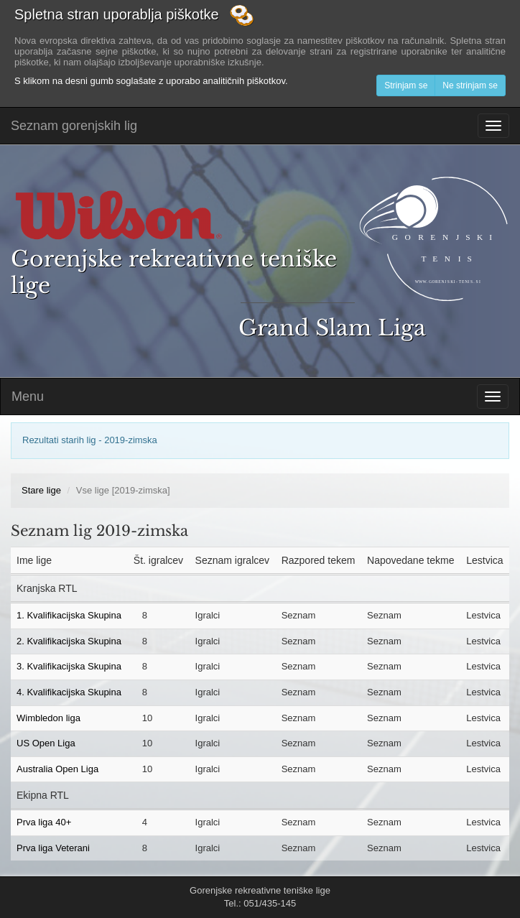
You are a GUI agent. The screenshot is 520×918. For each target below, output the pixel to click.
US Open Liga (46, 743)
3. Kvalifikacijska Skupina (69, 666)
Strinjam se (405, 85)
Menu (27, 396)
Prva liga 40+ (44, 822)
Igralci (207, 615)
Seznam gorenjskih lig (74, 126)
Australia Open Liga (57, 769)
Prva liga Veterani (53, 848)
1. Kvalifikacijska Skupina (69, 615)
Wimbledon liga (48, 718)
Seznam (299, 615)
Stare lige (41, 490)
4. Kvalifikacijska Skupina (69, 692)
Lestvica (483, 615)
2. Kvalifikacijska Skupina (69, 641)
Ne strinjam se (470, 85)
